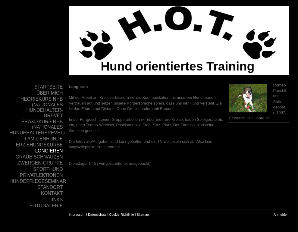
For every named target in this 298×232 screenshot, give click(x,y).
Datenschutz (97, 214)
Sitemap (143, 214)
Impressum (77, 214)
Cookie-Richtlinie (121, 214)
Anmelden (281, 214)
